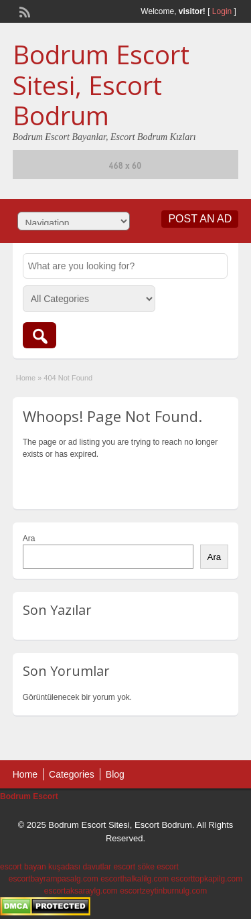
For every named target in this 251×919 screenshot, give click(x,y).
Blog (115, 774)
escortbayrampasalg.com (53, 878)
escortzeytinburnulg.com (163, 891)
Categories (71, 774)
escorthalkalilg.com (134, 878)
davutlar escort (108, 866)
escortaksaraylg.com (81, 891)
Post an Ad (200, 218)
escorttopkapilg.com (207, 878)
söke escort (157, 866)
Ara (29, 538)
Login (222, 11)
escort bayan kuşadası (40, 866)
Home (25, 378)
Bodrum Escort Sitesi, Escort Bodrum (101, 85)
